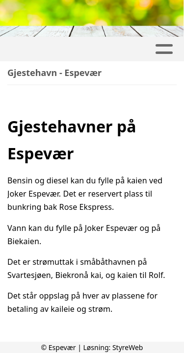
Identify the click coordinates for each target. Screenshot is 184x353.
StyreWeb (127, 347)
